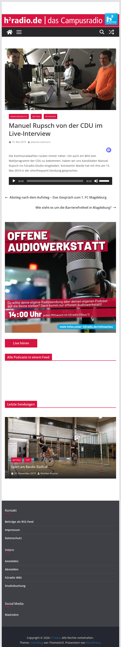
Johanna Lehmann (40, 142)
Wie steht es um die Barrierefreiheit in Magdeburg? (75, 207)
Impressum (12, 530)
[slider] (55, 181)
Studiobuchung (15, 586)
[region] (60, 277)
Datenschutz (13, 538)
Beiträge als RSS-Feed (19, 522)
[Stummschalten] (96, 181)
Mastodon (12, 615)
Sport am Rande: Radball (45, 467)
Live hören (21, 343)
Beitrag (36, 116)
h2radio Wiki (13, 577)
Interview (50, 116)
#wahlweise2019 (18, 116)
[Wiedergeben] (14, 181)
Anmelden (11, 561)
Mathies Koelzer (65, 473)
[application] (60, 181)
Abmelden (11, 569)
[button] (108, 150)
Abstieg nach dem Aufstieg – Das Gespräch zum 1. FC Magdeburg (55, 197)
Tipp (43, 460)
